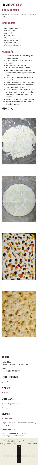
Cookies (5, 408)
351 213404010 (11, 433)
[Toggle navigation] (32, 4)
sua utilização (31, 443)
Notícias (5, 393)
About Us (5, 382)
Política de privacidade (10, 404)
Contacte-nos (7, 419)
